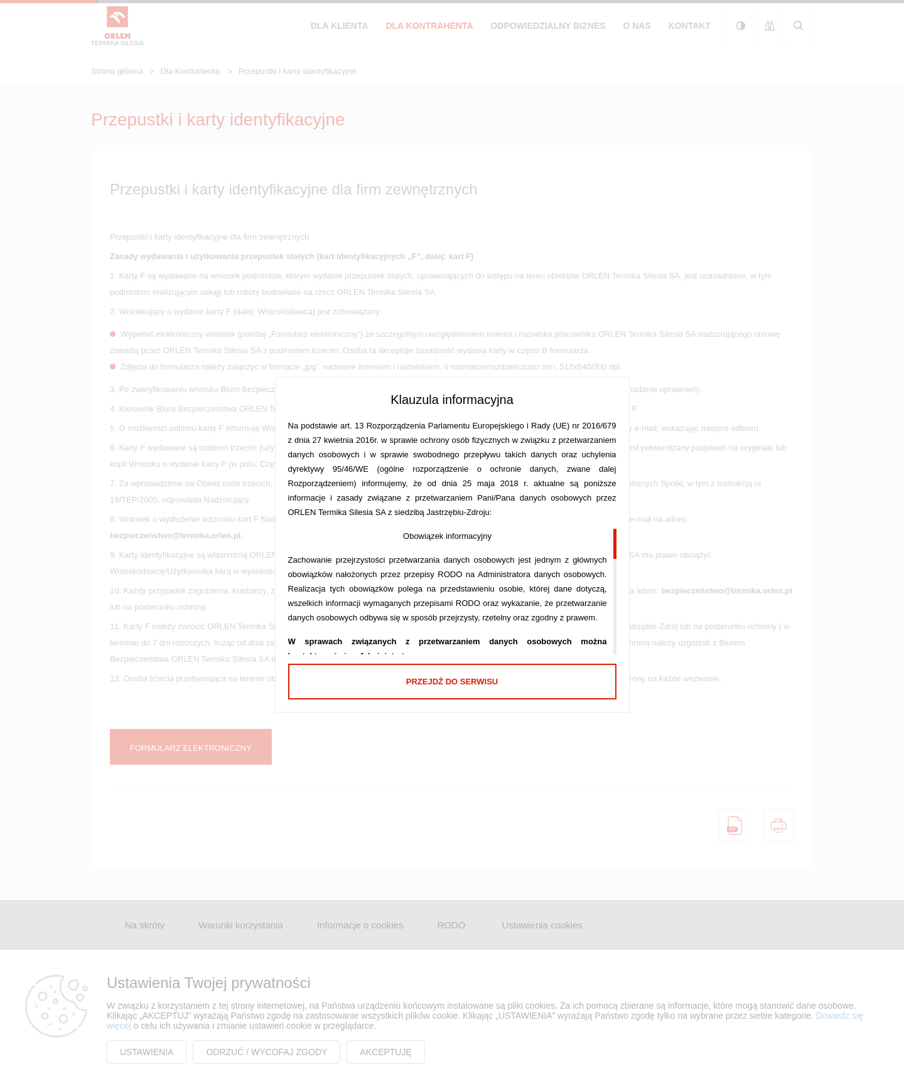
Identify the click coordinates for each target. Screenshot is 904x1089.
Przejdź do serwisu (452, 681)
